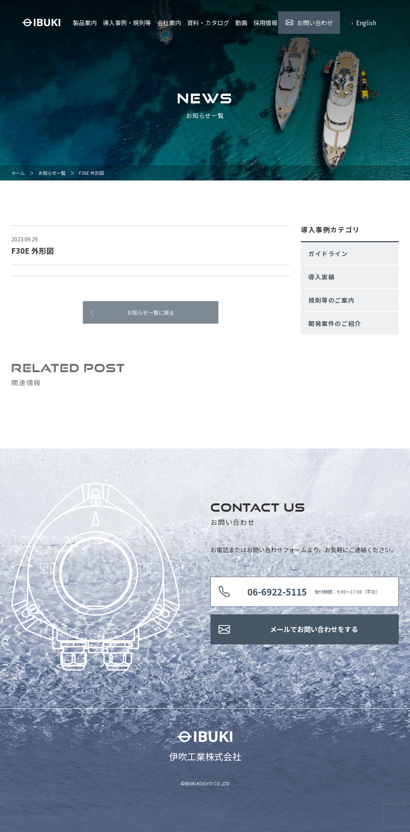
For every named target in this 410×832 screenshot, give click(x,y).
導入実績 (321, 276)
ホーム (18, 173)
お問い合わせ (315, 22)
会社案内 (169, 22)
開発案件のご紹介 (334, 323)
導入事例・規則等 (127, 22)
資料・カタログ (208, 22)
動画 (241, 22)
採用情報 (265, 22)
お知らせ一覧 (52, 173)
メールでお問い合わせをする (314, 629)
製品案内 (85, 22)
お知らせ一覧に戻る (150, 314)
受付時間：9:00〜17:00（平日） (313, 592)
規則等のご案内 (331, 300)
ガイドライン (328, 253)
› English (363, 22)
